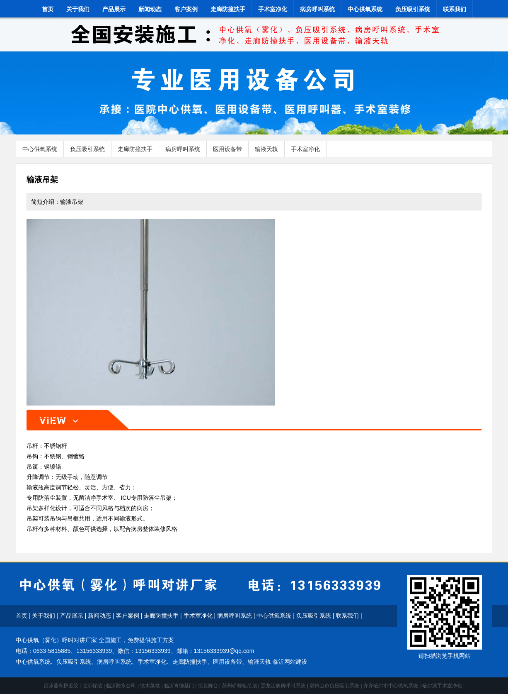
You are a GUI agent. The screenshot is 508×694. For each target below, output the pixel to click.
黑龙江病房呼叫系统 (283, 686)
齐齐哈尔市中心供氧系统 (390, 686)
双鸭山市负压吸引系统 (334, 686)
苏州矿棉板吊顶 (239, 686)
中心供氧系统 (365, 9)
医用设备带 (227, 149)
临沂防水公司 (121, 686)
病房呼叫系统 (317, 9)
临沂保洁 (92, 686)
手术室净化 (272, 9)
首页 (47, 9)
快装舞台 (208, 686)
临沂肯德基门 (179, 686)
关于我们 (78, 9)
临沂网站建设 (290, 661)
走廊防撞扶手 (227, 9)
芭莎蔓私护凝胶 (61, 686)
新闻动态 (150, 9)
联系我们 (454, 9)
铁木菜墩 (150, 686)
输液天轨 (266, 149)
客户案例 (186, 9)
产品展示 (114, 9)
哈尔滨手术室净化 (442, 686)
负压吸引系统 (412, 9)
